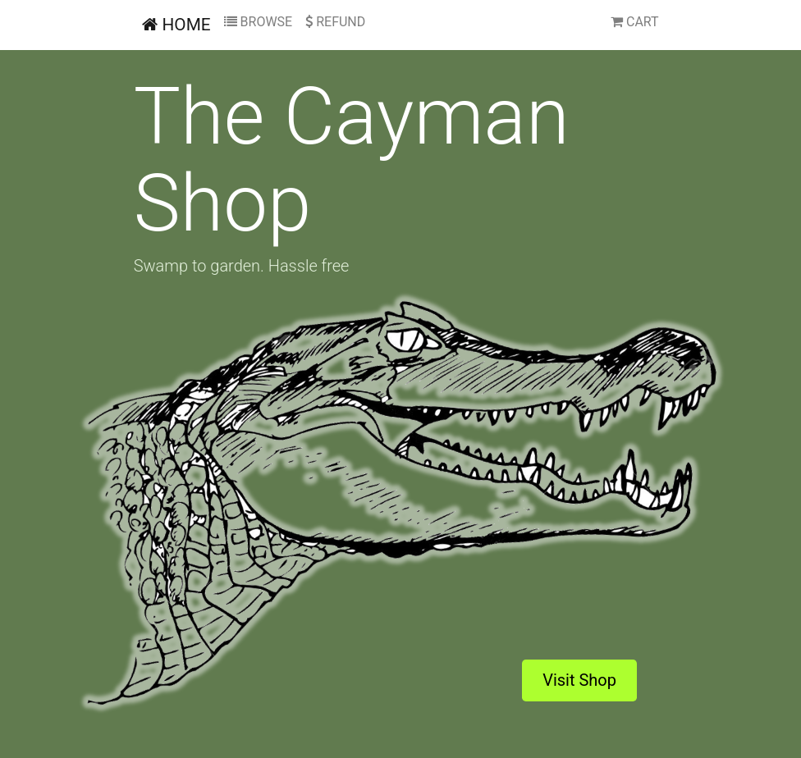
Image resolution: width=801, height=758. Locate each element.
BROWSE (258, 22)
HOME (176, 24)
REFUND (335, 22)
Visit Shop (579, 680)
